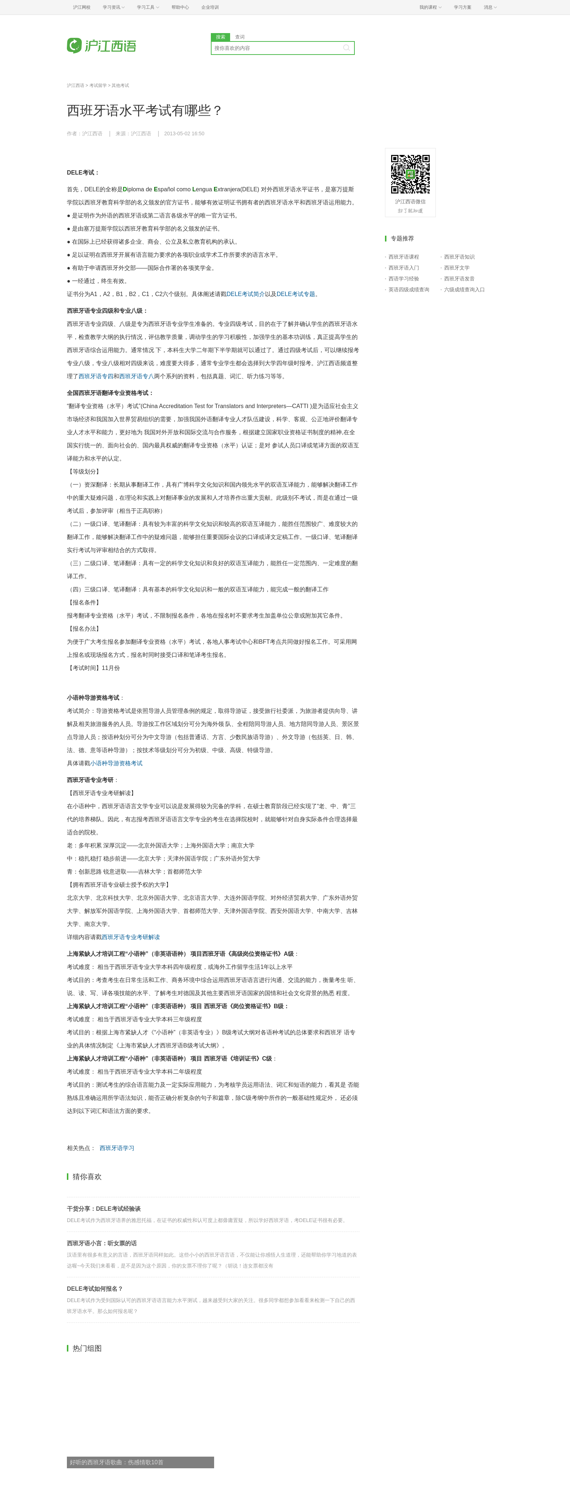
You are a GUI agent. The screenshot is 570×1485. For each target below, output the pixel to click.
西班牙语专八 (136, 376)
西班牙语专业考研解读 (131, 937)
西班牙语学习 (117, 1148)
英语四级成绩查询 (409, 289)
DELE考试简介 (245, 294)
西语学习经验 (404, 279)
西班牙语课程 (404, 257)
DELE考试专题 (296, 294)
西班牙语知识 (459, 257)
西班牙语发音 (459, 279)
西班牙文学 (457, 268)
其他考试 (120, 85)
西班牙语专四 (96, 376)
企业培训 (210, 7)
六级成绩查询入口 (464, 289)
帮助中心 (180, 7)
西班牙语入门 (404, 268)
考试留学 (98, 85)
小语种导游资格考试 (116, 763)
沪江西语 (75, 85)
